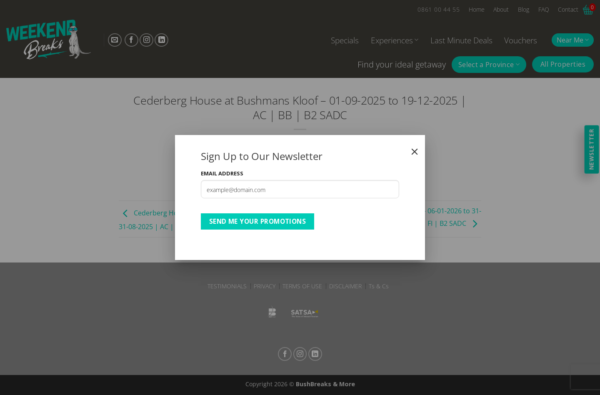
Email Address (222, 173)
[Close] (414, 151)
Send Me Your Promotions (257, 221)
